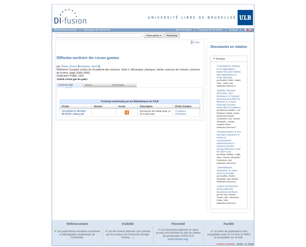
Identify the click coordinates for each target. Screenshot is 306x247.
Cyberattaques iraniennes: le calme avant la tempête (227, 170)
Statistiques (118, 85)
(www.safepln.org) (178, 239)
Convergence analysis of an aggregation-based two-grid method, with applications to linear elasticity (229, 72)
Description (146, 106)
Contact (233, 29)
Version (98, 106)
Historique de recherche (96, 29)
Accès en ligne (65, 85)
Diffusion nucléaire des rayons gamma (88, 58)
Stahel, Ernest (69, 66)
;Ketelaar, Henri (88, 66)
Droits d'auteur (183, 106)
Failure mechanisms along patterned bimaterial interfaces (227, 189)
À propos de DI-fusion (210, 29)
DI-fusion (220, 58)
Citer (197, 42)
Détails (88, 85)
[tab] (228, 59)
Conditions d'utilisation (180, 112)
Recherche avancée (65, 29)
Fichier (65, 106)
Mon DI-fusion (184, 29)
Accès (121, 106)
